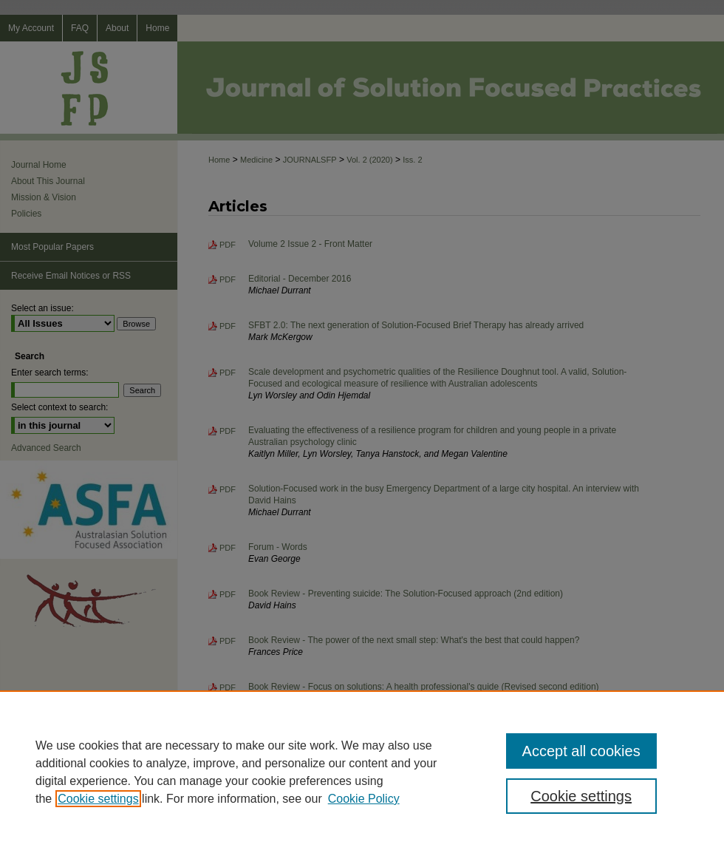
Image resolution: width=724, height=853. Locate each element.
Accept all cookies (581, 751)
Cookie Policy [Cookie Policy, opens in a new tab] (364, 798)
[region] (362, 771)
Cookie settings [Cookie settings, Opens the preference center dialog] (581, 796)
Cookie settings (98, 798)
